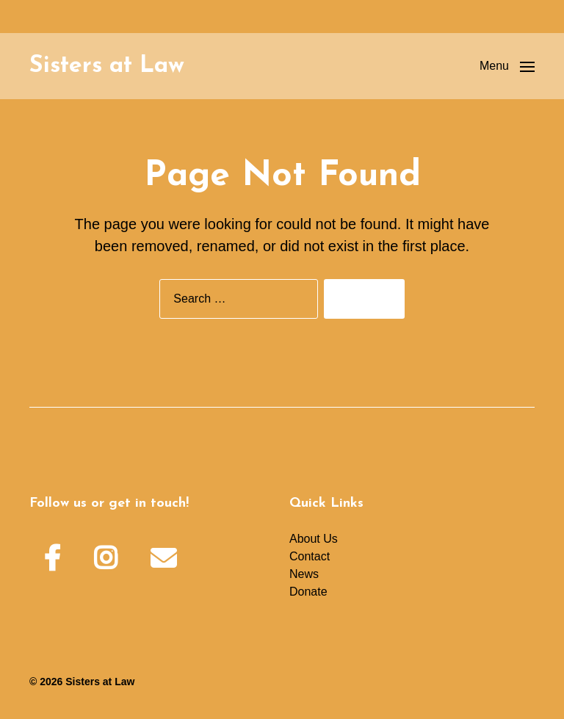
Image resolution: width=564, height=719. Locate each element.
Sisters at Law (106, 66)
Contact (309, 556)
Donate (308, 591)
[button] (507, 66)
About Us (313, 538)
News (304, 574)
